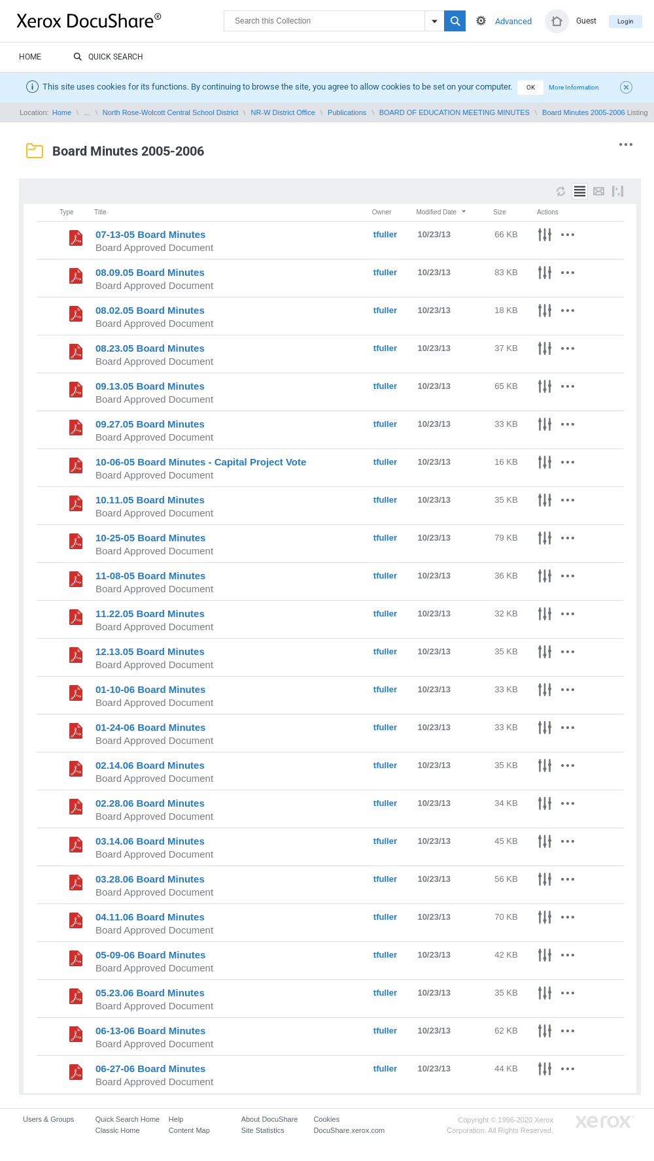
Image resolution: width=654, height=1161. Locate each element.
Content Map (189, 1130)
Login (625, 21)
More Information (574, 87)
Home (30, 56)
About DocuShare (269, 1119)
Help (176, 1119)
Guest (586, 20)
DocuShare (120, 20)
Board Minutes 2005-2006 (583, 112)
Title (100, 212)
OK (530, 87)
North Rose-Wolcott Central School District (171, 112)
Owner (381, 212)
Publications (347, 112)
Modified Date (441, 212)
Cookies (326, 1119)
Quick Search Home (127, 1119)
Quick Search (108, 57)
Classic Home (117, 1130)
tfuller (385, 234)
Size (499, 212)
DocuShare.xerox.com (349, 1130)
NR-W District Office (283, 112)
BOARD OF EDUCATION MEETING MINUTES (454, 112)
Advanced (513, 21)
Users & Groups (48, 1119)
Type (67, 212)
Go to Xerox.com (605, 1122)
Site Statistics (262, 1130)
